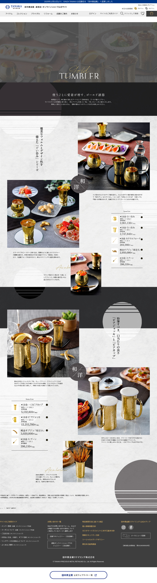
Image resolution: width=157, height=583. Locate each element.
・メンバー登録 (16, 526)
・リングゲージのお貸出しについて (20, 541)
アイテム (9, 14)
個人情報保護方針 (89, 526)
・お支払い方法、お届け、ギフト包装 (20, 537)
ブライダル (35, 14)
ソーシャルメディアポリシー (93, 540)
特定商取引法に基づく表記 (92, 522)
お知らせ (74, 14)
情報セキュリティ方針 (90, 535)
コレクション (21, 14)
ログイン (92, 14)
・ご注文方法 (12, 533)
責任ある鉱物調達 (89, 544)
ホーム (2, 508)
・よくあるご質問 (13, 545)
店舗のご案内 (62, 14)
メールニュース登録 (138, 536)
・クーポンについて (17, 530)
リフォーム (48, 14)
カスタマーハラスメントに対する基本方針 (98, 531)
